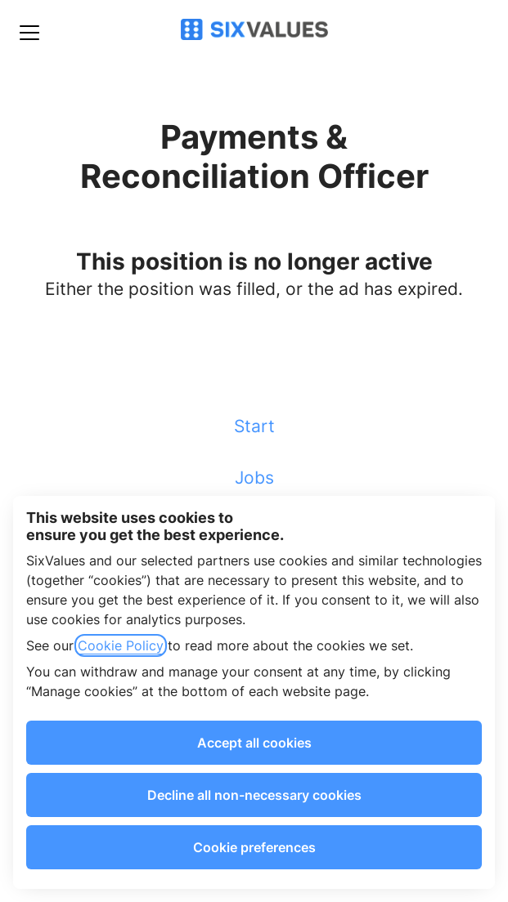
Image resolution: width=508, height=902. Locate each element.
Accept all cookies (254, 743)
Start (254, 426)
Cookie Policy (121, 645)
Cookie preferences (254, 847)
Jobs (254, 477)
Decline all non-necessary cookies (254, 795)
